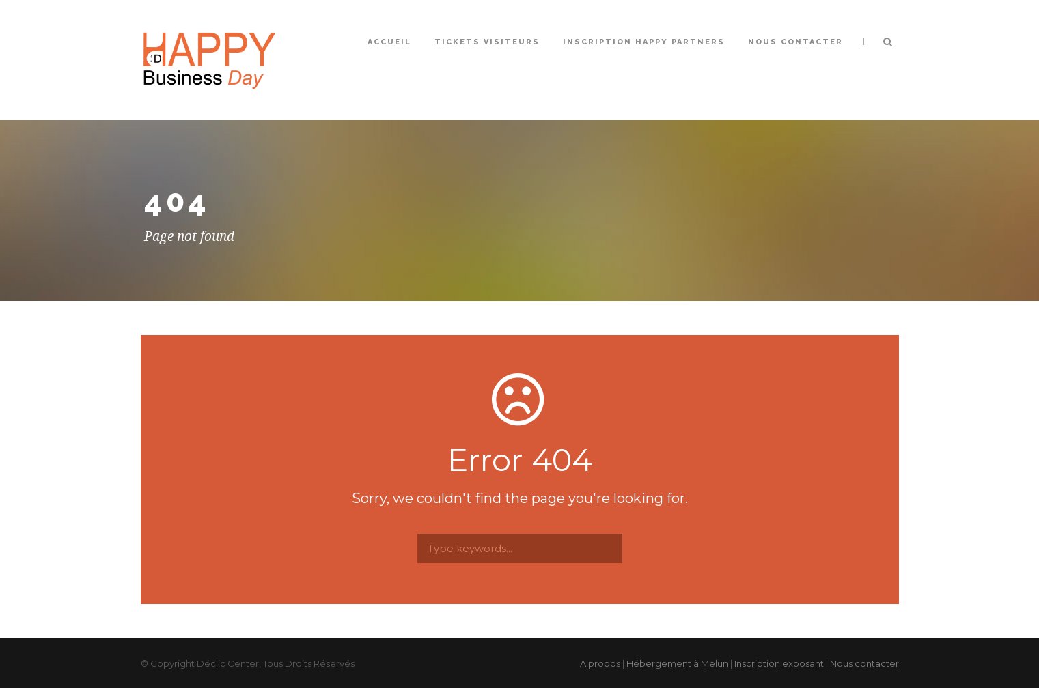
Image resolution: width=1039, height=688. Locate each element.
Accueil (389, 42)
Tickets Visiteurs (487, 42)
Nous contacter (795, 42)
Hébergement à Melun (677, 663)
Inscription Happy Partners (644, 42)
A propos (600, 663)
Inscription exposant (779, 663)
